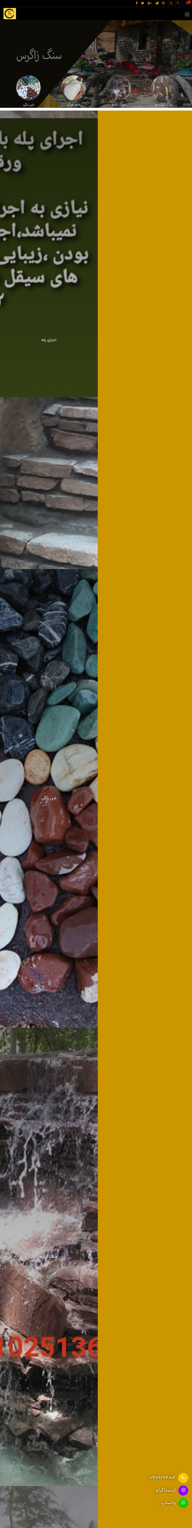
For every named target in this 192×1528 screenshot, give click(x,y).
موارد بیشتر (96, 1269)
